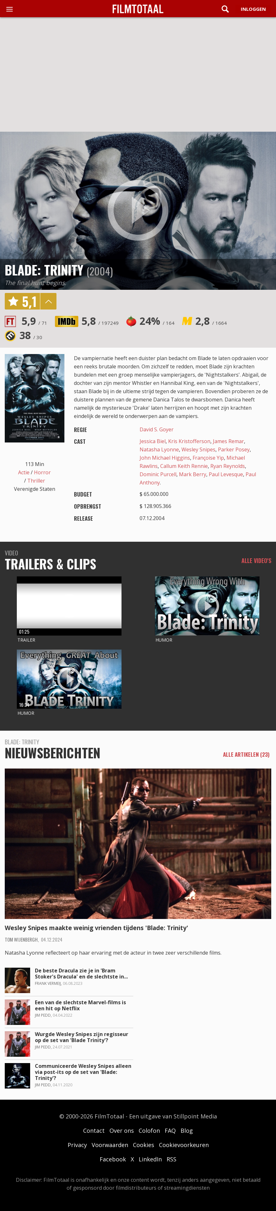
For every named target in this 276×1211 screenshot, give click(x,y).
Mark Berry (192, 474)
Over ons (121, 1130)
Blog (187, 1130)
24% (157, 321)
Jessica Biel (153, 441)
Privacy (77, 1145)
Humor (163, 640)
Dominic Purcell (158, 474)
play (138, 210)
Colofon (149, 1130)
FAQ (170, 1130)
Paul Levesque (226, 474)
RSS (171, 1159)
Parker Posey (234, 449)
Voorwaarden (110, 1145)
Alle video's (256, 560)
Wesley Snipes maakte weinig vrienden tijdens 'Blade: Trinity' (96, 928)
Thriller (36, 480)
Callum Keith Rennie (184, 466)
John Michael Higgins (165, 457)
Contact (94, 1130)
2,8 (211, 321)
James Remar (228, 441)
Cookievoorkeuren (184, 1145)
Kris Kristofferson (189, 441)
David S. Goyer (157, 429)
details (48, 301)
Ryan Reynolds (227, 466)
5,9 (34, 321)
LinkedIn (150, 1159)
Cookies (143, 1145)
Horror (42, 472)
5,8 (100, 321)
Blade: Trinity (44, 269)
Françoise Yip (208, 457)
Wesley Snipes (198, 449)
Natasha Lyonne (159, 449)
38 (30, 335)
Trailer (26, 640)
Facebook (113, 1159)
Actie (24, 472)
